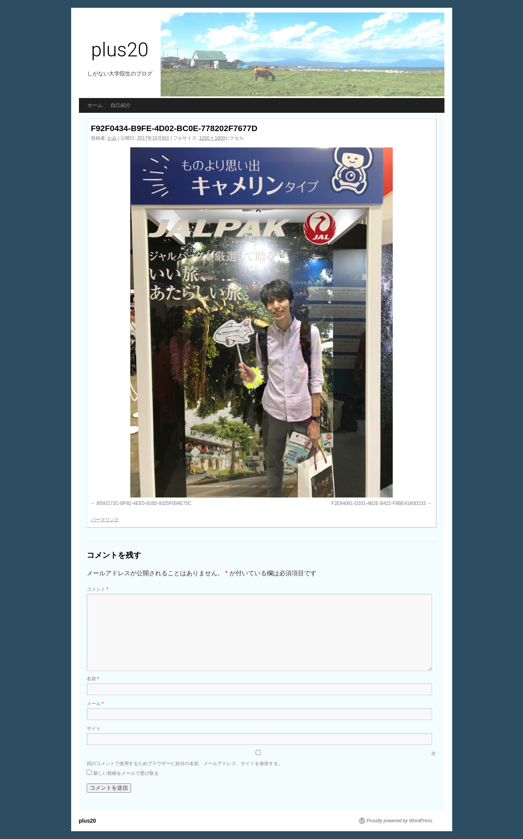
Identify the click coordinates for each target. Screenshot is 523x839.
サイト (94, 728)
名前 (93, 678)
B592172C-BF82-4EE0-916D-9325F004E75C (144, 503)
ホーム (95, 105)
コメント (97, 589)
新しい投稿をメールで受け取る (126, 773)
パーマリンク (105, 519)
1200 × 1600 (212, 138)
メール (95, 703)
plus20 (120, 50)
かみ (112, 138)
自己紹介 (120, 105)
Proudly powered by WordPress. (400, 820)
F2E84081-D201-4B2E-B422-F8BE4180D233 (378, 503)
